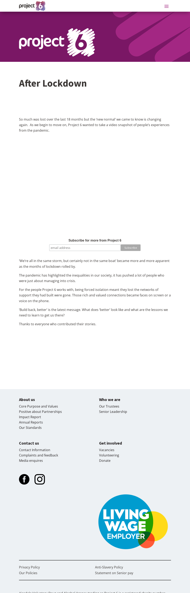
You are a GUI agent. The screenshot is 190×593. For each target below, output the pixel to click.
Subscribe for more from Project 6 (94, 240)
